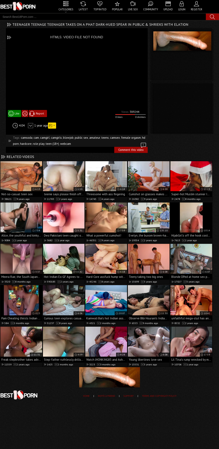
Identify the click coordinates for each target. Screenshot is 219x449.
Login (181, 9)
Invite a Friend (106, 395)
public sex (81, 138)
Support (128, 395)
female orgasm (131, 138)
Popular (117, 9)
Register (196, 9)
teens (105, 138)
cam (36, 138)
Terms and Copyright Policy (159, 395)
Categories (66, 9)
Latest (83, 9)
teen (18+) (52, 144)
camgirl (45, 138)
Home (86, 395)
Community (150, 9)
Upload (168, 9)
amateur (94, 138)
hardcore (26, 144)
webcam (65, 144)
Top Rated (100, 9)
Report (40, 113)
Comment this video (132, 149)
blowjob (68, 138)
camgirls (56, 138)
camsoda (26, 138)
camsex (115, 138)
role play (38, 144)
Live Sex (133, 9)
